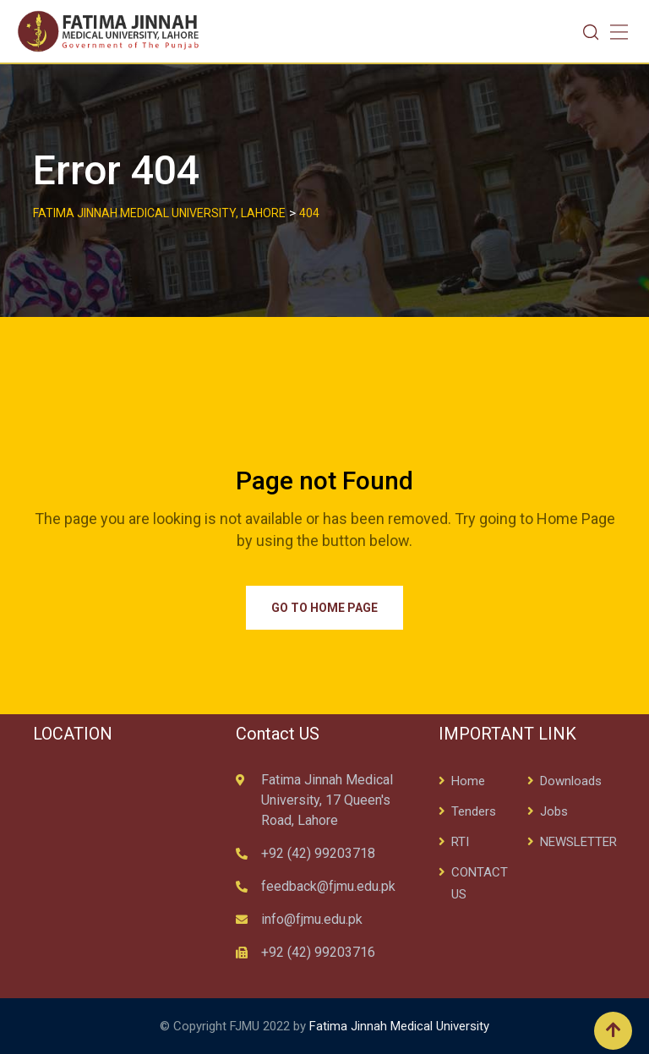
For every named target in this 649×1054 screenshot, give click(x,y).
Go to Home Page (324, 607)
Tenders (473, 811)
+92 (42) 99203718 (318, 853)
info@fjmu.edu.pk (312, 919)
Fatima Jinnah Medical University (399, 1026)
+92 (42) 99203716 (318, 952)
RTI (460, 841)
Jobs (554, 811)
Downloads (571, 781)
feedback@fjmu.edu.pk (328, 886)
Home (468, 781)
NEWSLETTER (578, 841)
